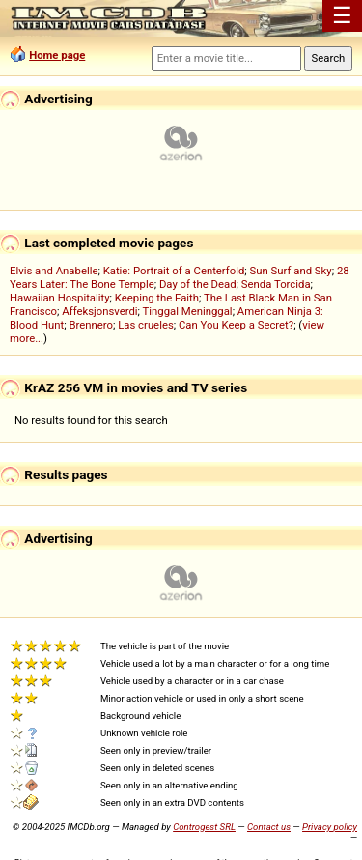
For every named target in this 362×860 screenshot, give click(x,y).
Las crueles (146, 324)
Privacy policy (329, 826)
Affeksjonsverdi (99, 311)
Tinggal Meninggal (188, 311)
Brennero (91, 324)
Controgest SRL (204, 826)
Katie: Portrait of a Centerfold (174, 270)
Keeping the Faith (157, 297)
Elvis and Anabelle (53, 270)
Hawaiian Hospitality (60, 297)
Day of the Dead (198, 284)
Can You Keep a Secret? (236, 324)
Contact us (269, 826)
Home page (57, 55)
